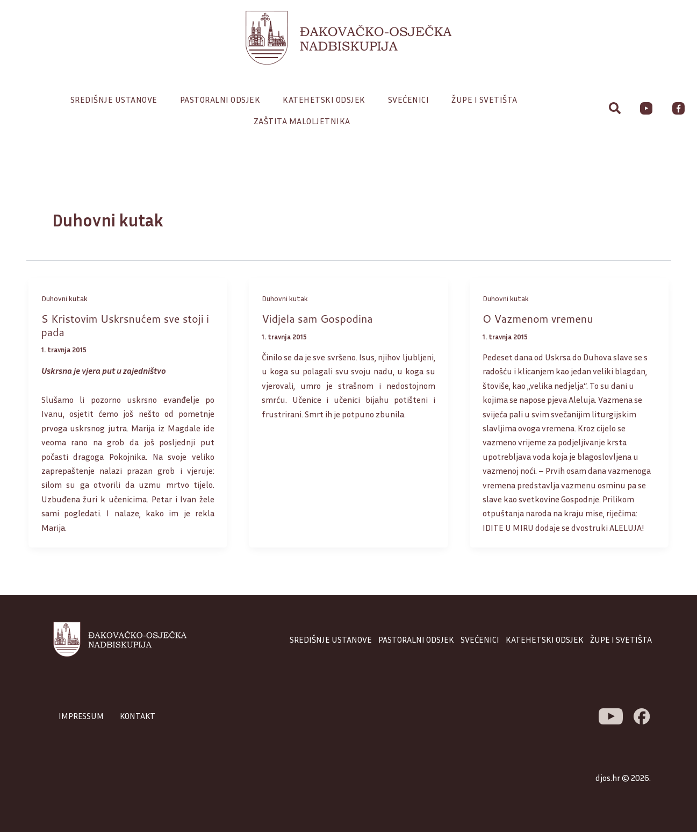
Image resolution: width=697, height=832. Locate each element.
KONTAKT (139, 715)
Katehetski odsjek (327, 99)
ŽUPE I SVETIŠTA (621, 639)
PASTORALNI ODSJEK (416, 639)
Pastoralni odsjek (223, 99)
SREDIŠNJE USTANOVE (331, 639)
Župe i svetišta (487, 99)
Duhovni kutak (64, 298)
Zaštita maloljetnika (302, 121)
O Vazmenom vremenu (539, 318)
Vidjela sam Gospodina (318, 318)
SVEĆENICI (480, 639)
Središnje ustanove (116, 99)
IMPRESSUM (82, 715)
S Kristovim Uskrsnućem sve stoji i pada (126, 325)
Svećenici (411, 99)
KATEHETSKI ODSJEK (545, 639)
